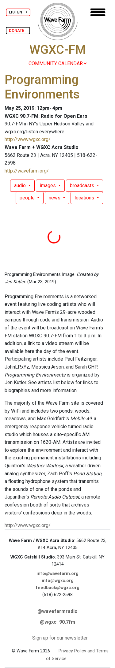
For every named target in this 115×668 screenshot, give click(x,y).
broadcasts (82, 185)
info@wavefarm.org (57, 573)
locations (85, 198)
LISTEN (18, 12)
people (28, 198)
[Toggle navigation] (97, 12)
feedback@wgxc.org (57, 587)
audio (20, 185)
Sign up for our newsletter (60, 638)
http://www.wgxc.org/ (28, 139)
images (48, 185)
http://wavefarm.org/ (27, 171)
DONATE (18, 30)
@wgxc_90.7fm (57, 622)
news (55, 198)
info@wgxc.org (58, 580)
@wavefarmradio (57, 611)
